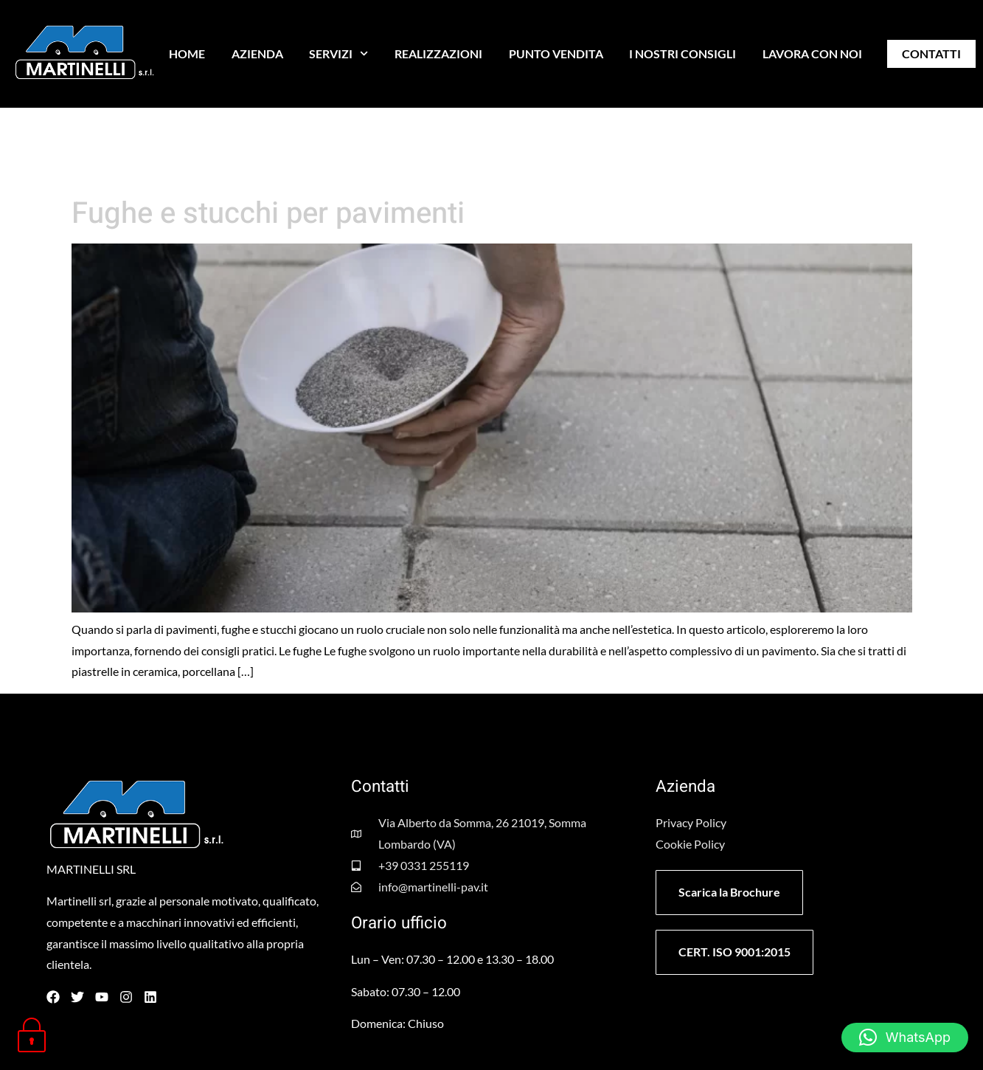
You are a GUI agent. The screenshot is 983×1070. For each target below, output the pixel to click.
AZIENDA (257, 53)
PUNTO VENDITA (556, 53)
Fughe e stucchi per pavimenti (268, 213)
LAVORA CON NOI (812, 53)
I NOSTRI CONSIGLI (682, 53)
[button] (904, 1037)
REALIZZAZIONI (438, 53)
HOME (187, 53)
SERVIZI (338, 53)
